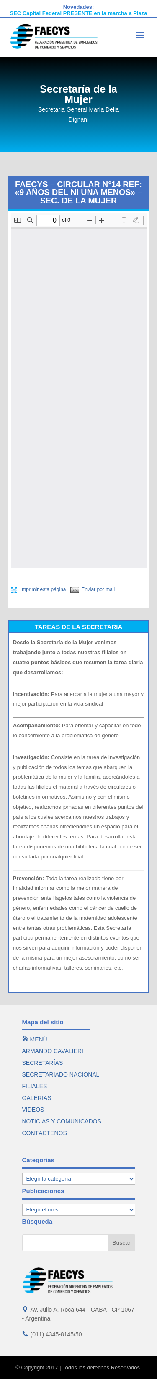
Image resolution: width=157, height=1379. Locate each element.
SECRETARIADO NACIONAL (61, 1074)
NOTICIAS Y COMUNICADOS (61, 1121)
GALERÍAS (36, 1098)
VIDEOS (33, 1109)
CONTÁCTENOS (44, 1133)
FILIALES (34, 1086)
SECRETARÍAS (42, 1062)
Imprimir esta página (38, 589)
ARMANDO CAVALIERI (53, 1051)
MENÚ (34, 1039)
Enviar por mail (92, 589)
